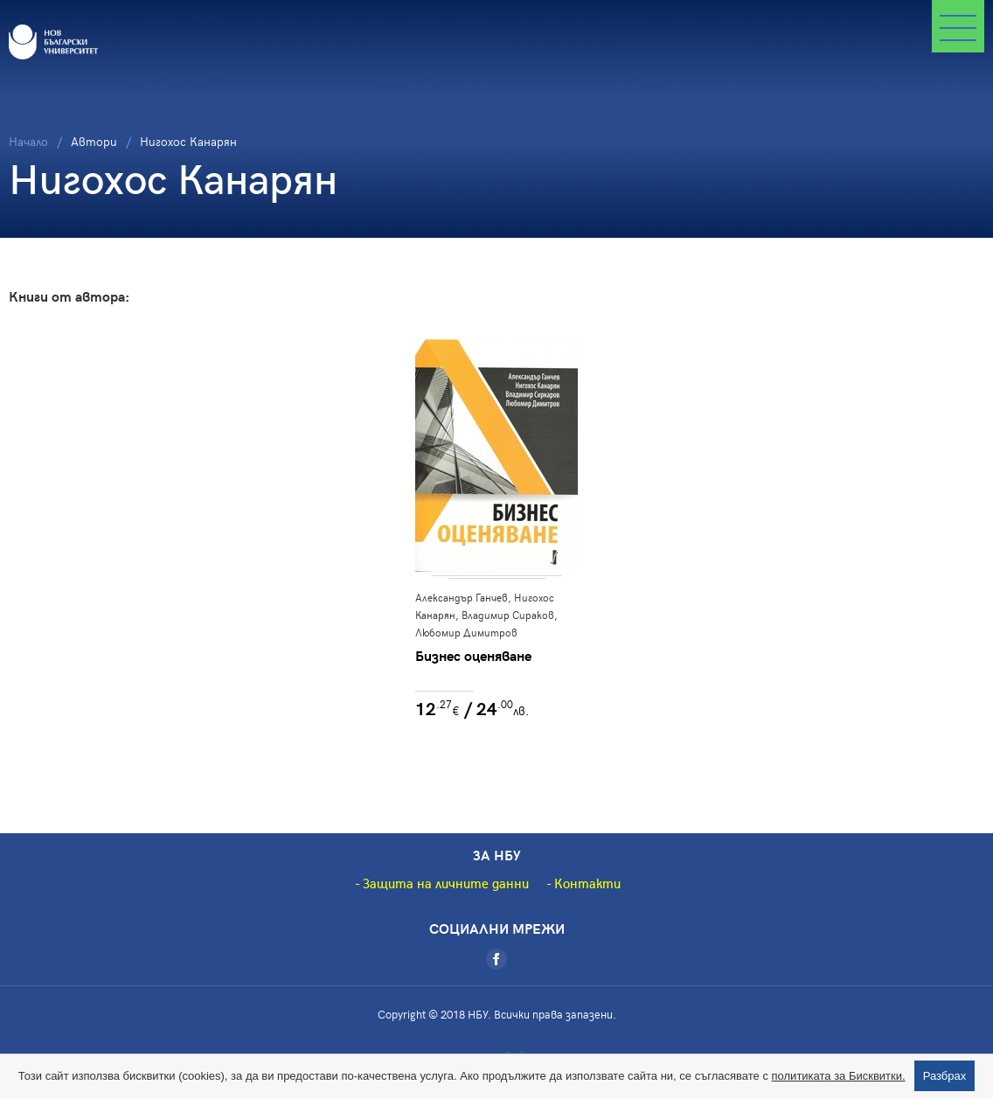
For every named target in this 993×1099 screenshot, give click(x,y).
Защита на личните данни (446, 883)
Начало (28, 141)
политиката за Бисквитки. (839, 1075)
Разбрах (945, 1075)
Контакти (587, 883)
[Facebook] (496, 959)
